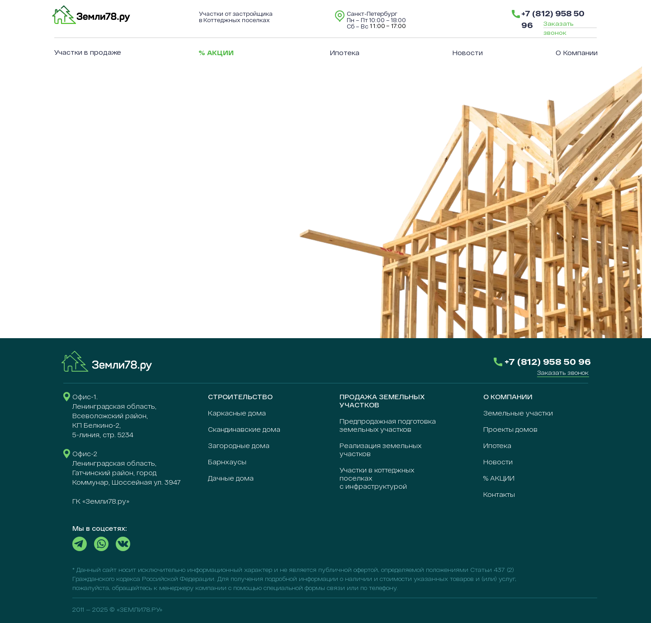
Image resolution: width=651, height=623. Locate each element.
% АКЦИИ (498, 478)
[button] (563, 372)
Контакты (499, 494)
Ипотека (344, 53)
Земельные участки (518, 413)
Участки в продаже (87, 52)
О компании (577, 53)
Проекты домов (510, 429)
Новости (467, 53)
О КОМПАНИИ (508, 397)
